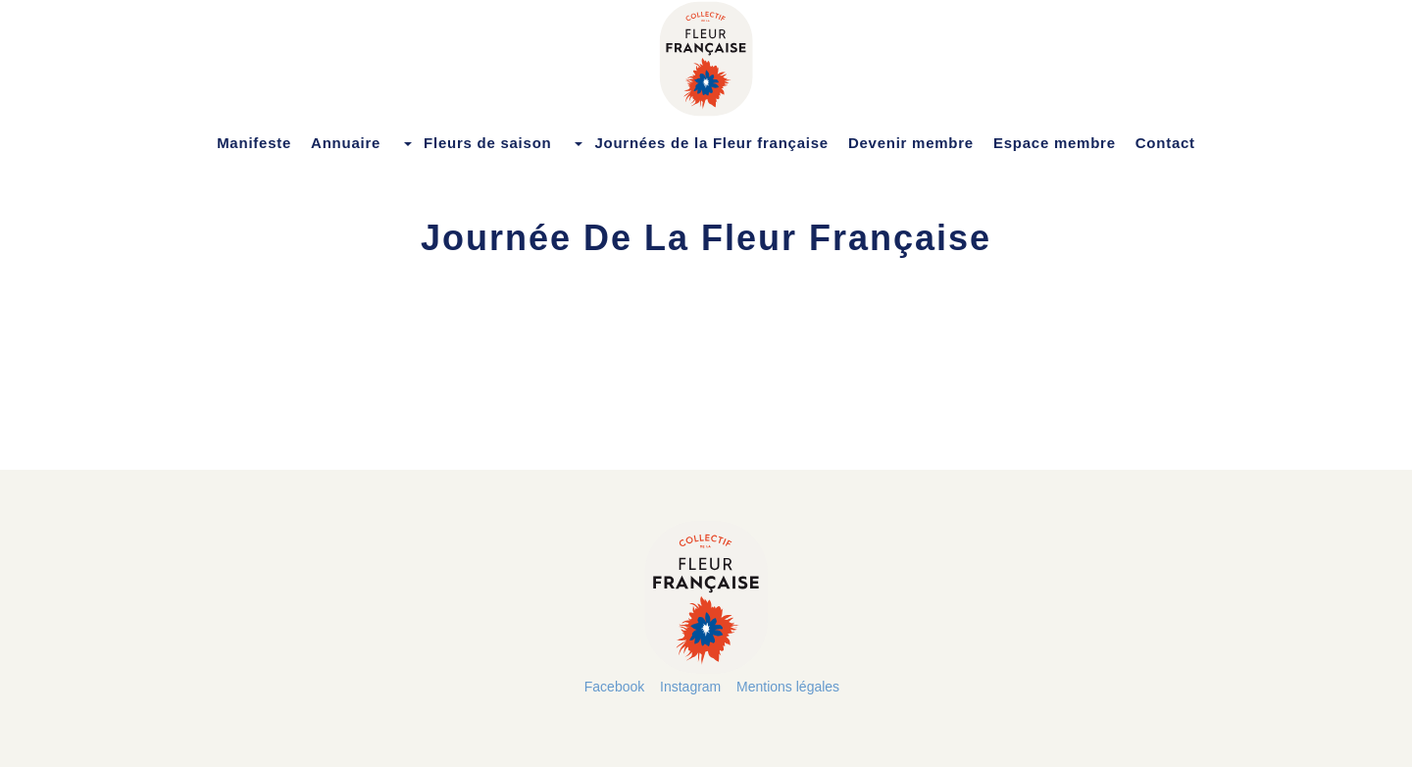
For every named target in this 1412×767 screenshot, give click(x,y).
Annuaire (345, 142)
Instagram (690, 686)
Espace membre (1054, 142)
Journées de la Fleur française (699, 143)
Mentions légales (787, 686)
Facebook (614, 686)
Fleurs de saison (475, 143)
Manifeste (254, 142)
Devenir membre (911, 142)
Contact (1165, 142)
